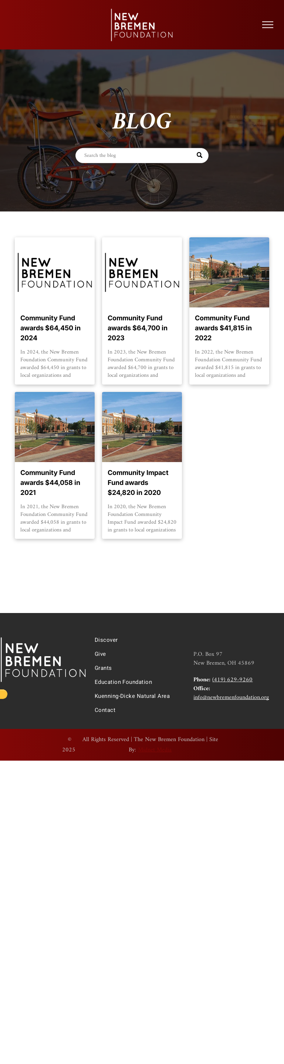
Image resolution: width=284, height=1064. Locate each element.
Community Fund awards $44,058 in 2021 (50, 482)
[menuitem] (138, 640)
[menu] (267, 24)
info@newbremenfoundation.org (231, 697)
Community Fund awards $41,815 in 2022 (223, 328)
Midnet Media (155, 750)
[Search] (142, 155)
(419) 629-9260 (232, 680)
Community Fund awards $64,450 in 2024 (50, 328)
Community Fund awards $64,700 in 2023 (138, 328)
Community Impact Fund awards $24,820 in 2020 (138, 482)
